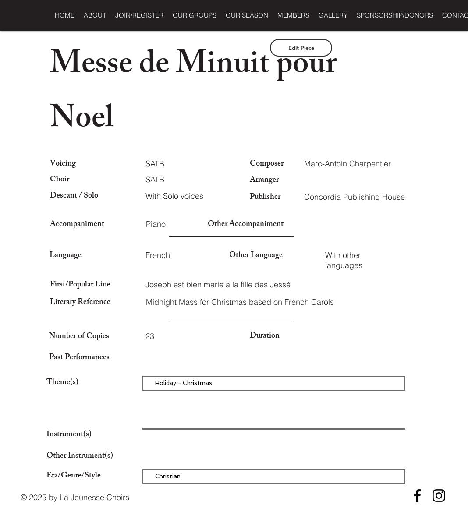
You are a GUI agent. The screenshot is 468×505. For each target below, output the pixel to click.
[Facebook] (417, 495)
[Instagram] (438, 495)
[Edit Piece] (301, 48)
